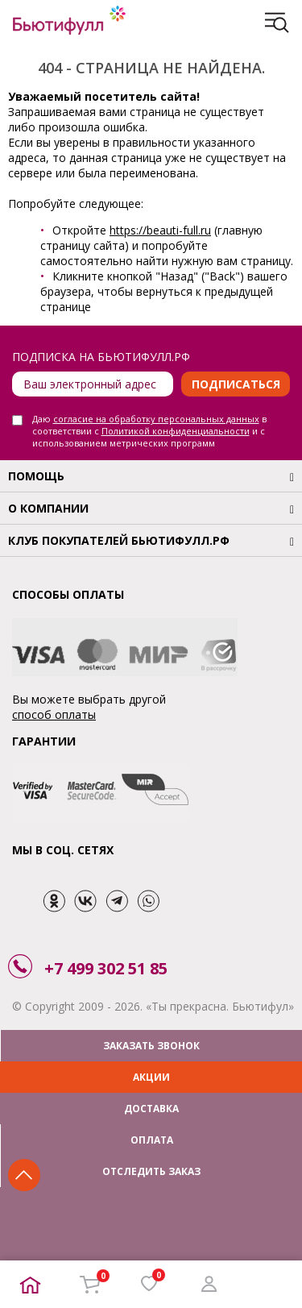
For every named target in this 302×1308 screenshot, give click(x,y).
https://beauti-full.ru (160, 230)
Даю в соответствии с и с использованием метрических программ (149, 431)
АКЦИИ (151, 1077)
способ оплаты (54, 714)
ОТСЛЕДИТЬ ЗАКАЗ (151, 1171)
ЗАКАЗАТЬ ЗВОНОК (151, 1046)
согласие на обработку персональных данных (156, 419)
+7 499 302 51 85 (106, 968)
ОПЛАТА (151, 1140)
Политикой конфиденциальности (175, 431)
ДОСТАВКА (151, 1108)
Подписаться (236, 384)
